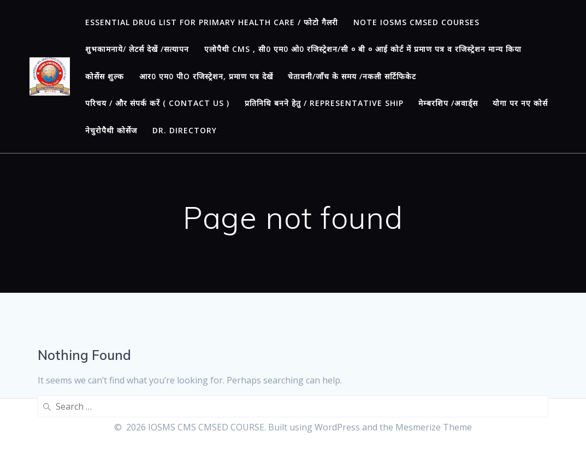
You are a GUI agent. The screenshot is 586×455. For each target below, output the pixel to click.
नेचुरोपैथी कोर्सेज (111, 130)
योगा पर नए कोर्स (520, 103)
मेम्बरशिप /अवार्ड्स (448, 103)
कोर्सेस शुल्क (104, 76)
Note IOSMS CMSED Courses (416, 22)
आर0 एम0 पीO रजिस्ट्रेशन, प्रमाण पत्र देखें (206, 76)
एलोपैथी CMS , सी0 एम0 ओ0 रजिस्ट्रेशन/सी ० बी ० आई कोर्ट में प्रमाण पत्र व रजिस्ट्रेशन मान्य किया (363, 49)
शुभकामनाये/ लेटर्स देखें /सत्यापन (137, 49)
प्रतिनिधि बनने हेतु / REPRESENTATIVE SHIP (324, 103)
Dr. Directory (184, 130)
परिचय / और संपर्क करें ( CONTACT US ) (157, 103)
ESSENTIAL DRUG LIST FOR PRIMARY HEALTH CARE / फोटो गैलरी (211, 22)
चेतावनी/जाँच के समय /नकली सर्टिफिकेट (352, 76)
